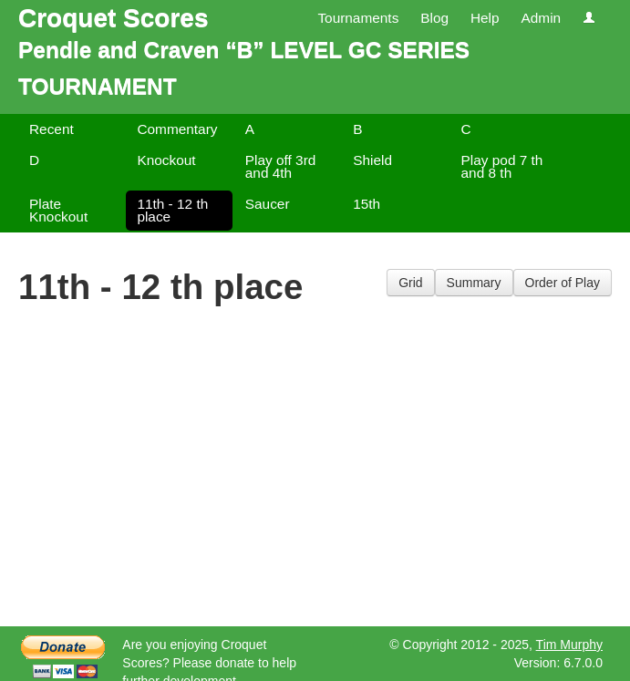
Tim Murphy (569, 644)
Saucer (267, 204)
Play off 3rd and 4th (280, 166)
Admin (541, 18)
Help (485, 18)
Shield (372, 160)
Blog (434, 18)
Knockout (166, 160)
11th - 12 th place (172, 210)
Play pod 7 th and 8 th (502, 166)
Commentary (177, 129)
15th (366, 204)
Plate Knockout (58, 210)
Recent (51, 129)
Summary (474, 282)
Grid (410, 282)
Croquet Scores (113, 18)
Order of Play (562, 282)
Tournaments (357, 18)
